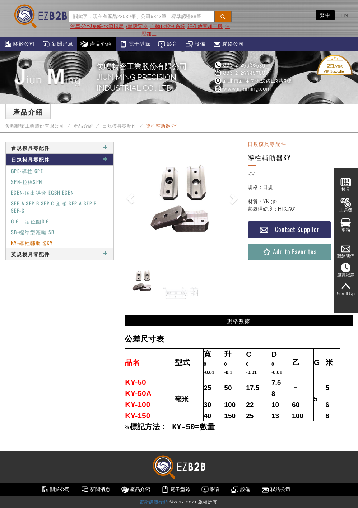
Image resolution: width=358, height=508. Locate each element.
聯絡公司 (228, 44)
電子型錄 (134, 44)
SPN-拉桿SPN (26, 181)
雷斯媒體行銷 (154, 501)
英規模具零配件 (59, 254)
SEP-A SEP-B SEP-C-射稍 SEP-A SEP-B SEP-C (54, 206)
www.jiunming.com (242, 89)
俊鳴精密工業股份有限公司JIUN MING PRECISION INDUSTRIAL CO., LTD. (142, 77)
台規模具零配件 (59, 147)
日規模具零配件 (119, 126)
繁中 (325, 15)
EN (344, 15)
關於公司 (19, 44)
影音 (168, 44)
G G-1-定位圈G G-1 (32, 221)
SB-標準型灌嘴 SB (32, 232)
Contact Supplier (289, 229)
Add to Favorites (289, 252)
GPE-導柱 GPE (27, 171)
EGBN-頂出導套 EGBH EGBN (42, 192)
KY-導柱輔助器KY (32, 242)
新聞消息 (57, 44)
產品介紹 (96, 44)
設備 (195, 44)
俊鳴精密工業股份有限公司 (34, 126)
